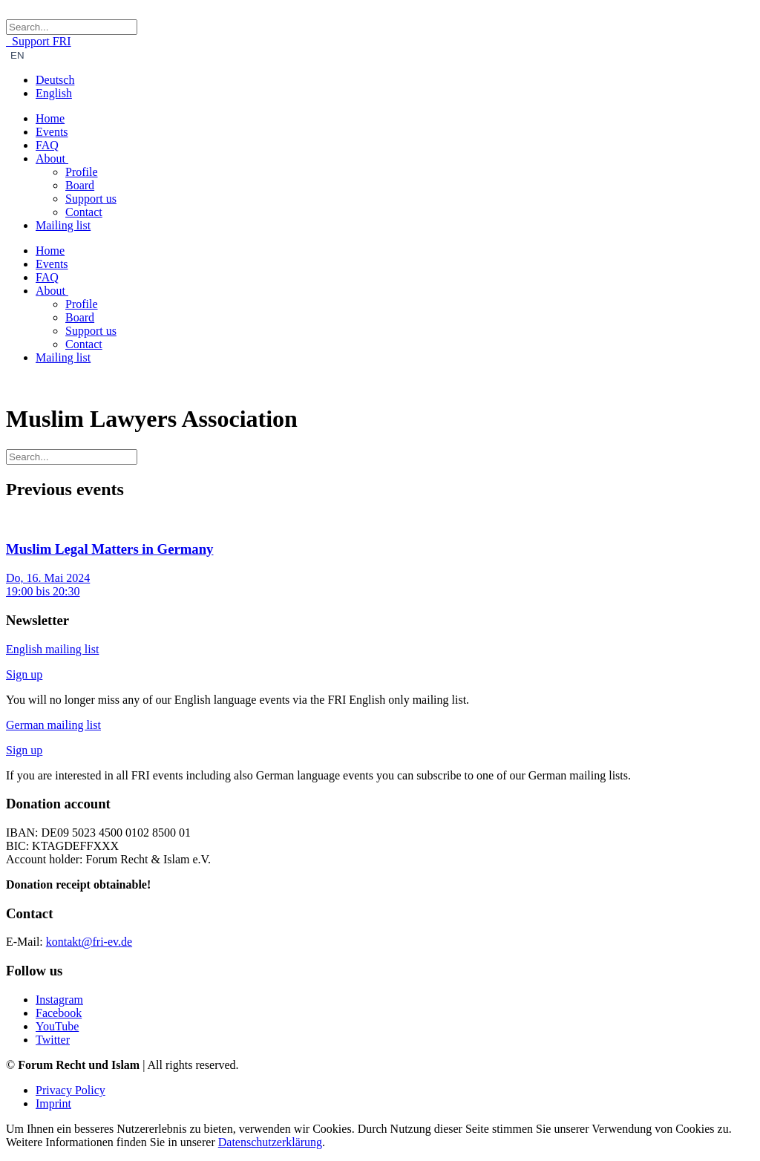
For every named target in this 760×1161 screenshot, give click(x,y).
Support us (91, 198)
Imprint (53, 1103)
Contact (83, 212)
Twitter (53, 1039)
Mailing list (63, 225)
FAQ (47, 145)
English (54, 93)
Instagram (59, 999)
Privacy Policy (70, 1090)
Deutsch (55, 79)
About (52, 158)
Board (79, 185)
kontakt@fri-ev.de (89, 941)
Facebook (59, 1013)
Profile (81, 172)
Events (52, 131)
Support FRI (38, 41)
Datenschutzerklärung (270, 1142)
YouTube (57, 1026)
